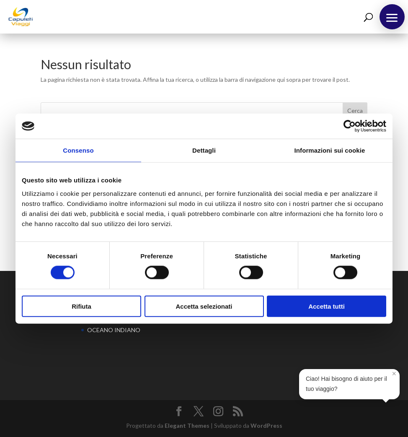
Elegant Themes (187, 425)
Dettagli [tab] (204, 150)
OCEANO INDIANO (113, 329)
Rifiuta (81, 306)
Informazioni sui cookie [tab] (329, 150)
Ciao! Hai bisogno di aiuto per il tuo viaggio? (351, 380)
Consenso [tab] (78, 150)
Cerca (355, 110)
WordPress (266, 425)
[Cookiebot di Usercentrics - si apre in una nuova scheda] (349, 126)
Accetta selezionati (204, 306)
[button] (392, 16)
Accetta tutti (326, 306)
